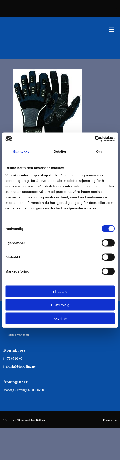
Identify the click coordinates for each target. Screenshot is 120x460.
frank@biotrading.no (21, 366)
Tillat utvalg (60, 305)
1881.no (40, 420)
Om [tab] (99, 151)
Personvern (110, 420)
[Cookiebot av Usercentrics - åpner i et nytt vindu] (94, 139)
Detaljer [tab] (60, 151)
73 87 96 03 (15, 358)
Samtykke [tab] (21, 151)
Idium (20, 420)
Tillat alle (60, 291)
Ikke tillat (60, 318)
